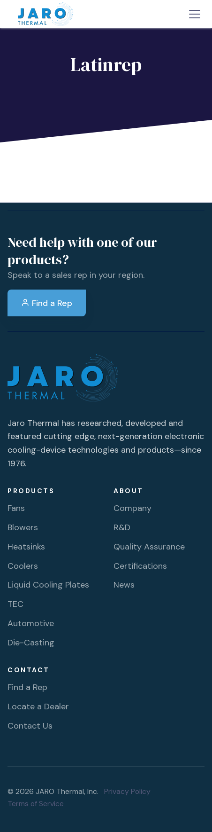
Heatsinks (26, 546)
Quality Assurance (149, 546)
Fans (16, 508)
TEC (15, 604)
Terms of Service (36, 803)
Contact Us (30, 725)
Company (132, 508)
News (124, 584)
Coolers (23, 566)
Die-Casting (31, 642)
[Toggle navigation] (194, 14)
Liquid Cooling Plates (48, 584)
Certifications (140, 566)
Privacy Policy (127, 791)
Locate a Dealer (38, 706)
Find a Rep (46, 303)
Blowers (23, 527)
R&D (122, 527)
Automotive (31, 623)
